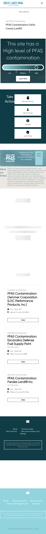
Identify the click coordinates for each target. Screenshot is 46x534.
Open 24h (16, 309)
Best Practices (11, 431)
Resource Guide (27, 429)
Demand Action (28, 99)
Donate (28, 122)
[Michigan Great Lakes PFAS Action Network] (13, 3)
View (23, 320)
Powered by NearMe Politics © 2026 (23, 529)
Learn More (23, 79)
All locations (24, 12)
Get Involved (28, 110)
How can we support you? (30, 431)
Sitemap (23, 434)
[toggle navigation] (42, 3)
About (15, 429)
